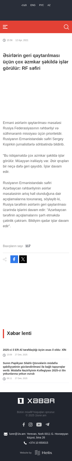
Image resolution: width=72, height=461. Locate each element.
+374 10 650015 (38, 442)
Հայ (24, 5)
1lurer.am (40, 415)
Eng (33, 5)
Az (49, 5)
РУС (41, 5)
